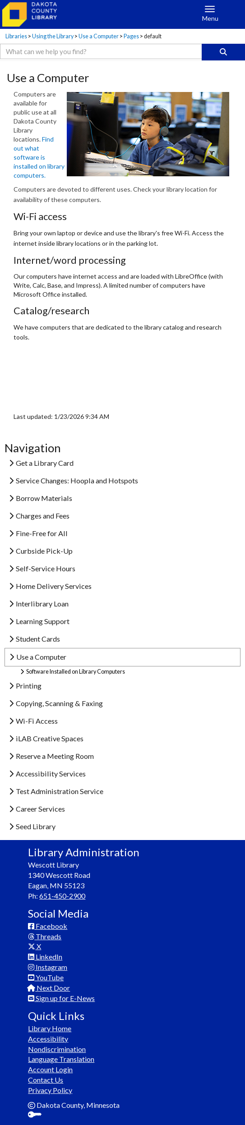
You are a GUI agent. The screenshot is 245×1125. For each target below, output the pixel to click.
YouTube (46, 977)
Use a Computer (99, 36)
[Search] (223, 52)
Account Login (50, 1069)
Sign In (38, 1115)
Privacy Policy (50, 1090)
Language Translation (61, 1059)
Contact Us (45, 1079)
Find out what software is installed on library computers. (39, 157)
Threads (44, 936)
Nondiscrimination (57, 1049)
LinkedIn (45, 956)
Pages (131, 36)
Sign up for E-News (61, 998)
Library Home (49, 1028)
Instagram (47, 967)
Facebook (47, 926)
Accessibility (48, 1038)
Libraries (16, 36)
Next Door (49, 987)
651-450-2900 (62, 895)
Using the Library (53, 36)
